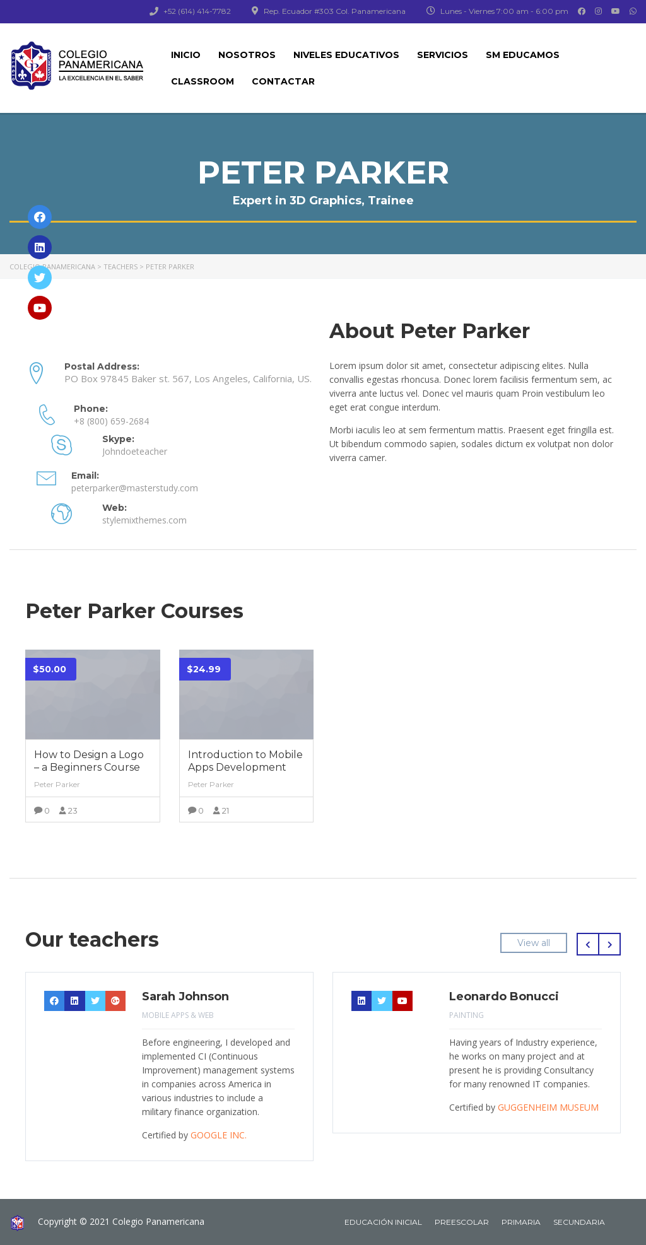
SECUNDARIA (579, 1219)
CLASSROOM (202, 81)
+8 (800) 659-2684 (111, 420)
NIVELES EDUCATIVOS (346, 55)
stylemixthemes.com (144, 517)
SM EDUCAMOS (523, 55)
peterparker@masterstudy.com (134, 486)
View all (533, 940)
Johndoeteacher (134, 450)
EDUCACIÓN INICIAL (383, 1219)
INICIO (186, 55)
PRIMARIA (521, 1219)
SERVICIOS (442, 55)
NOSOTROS (247, 55)
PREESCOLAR (462, 1219)
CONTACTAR (283, 81)
